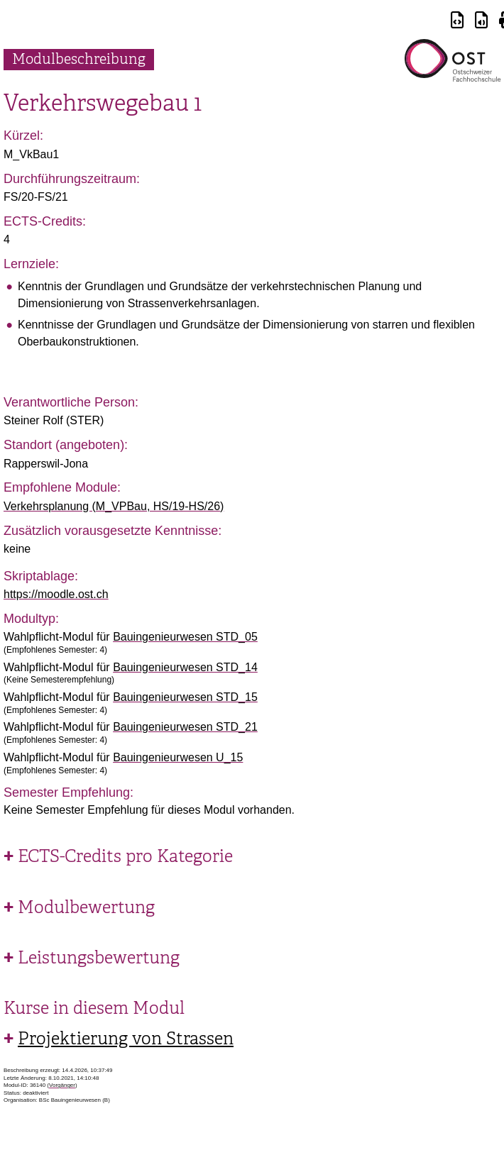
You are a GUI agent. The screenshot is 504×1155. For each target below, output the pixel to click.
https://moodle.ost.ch (56, 594)
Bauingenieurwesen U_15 (178, 757)
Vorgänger (62, 1085)
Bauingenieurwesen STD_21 (185, 727)
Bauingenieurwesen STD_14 (185, 667)
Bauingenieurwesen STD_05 (185, 637)
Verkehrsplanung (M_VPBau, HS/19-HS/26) (114, 506)
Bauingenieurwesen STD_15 (185, 697)
